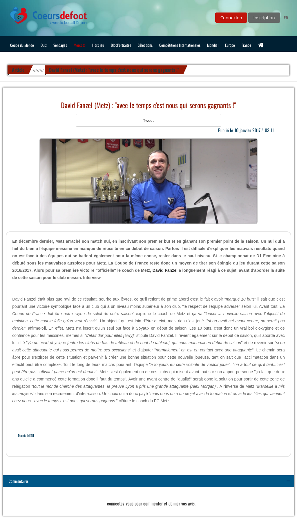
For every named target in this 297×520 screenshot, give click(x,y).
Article (18, 69)
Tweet (148, 120)
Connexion (231, 17)
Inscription (264, 17)
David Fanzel (165, 270)
